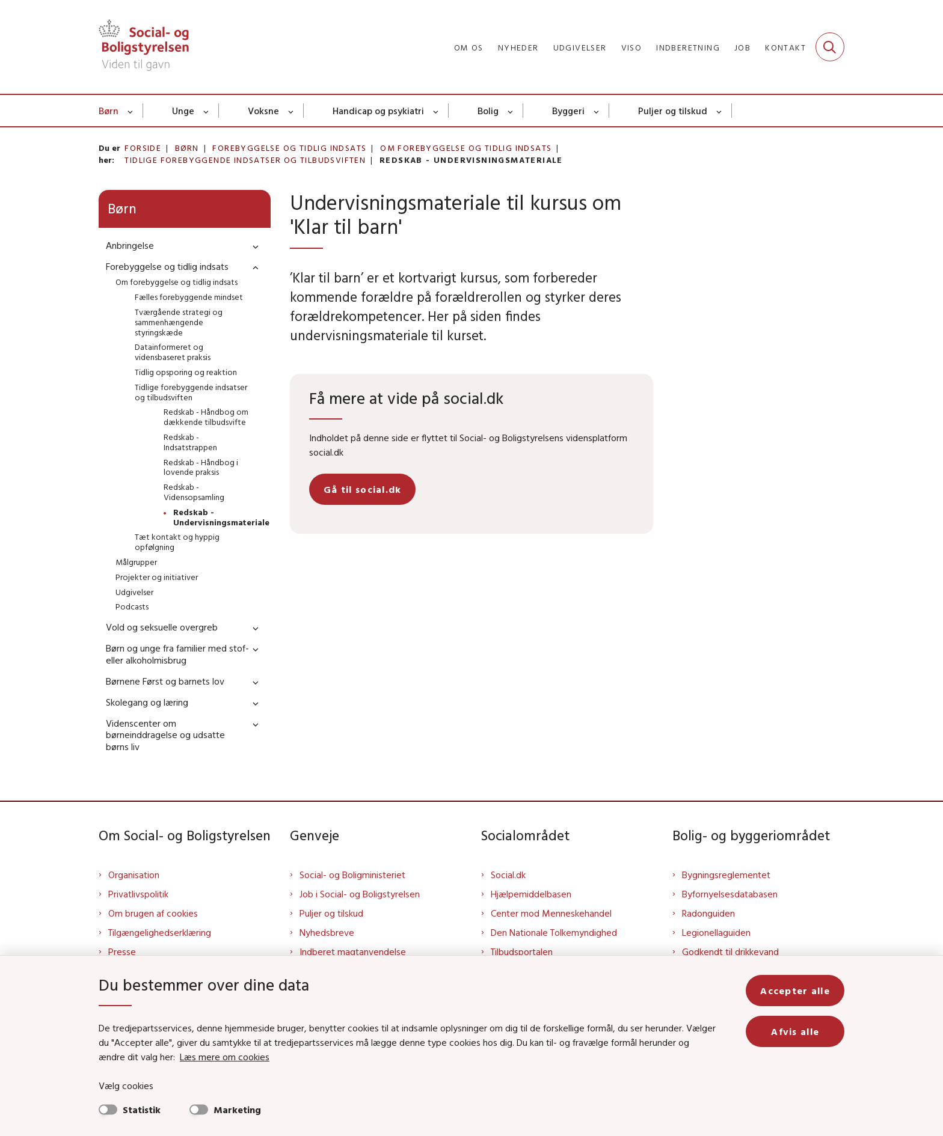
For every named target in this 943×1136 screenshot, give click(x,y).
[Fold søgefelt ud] (830, 46)
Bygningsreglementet (726, 875)
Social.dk (508, 875)
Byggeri (568, 111)
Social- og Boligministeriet (352, 875)
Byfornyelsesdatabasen (730, 894)
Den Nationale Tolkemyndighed (554, 932)
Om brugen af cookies (153, 913)
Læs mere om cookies (224, 1057)
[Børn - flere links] (130, 110)
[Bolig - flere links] (511, 110)
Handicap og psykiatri (378, 111)
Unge (183, 111)
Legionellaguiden (716, 932)
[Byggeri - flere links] (597, 110)
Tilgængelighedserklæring (159, 932)
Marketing (237, 1110)
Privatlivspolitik (138, 894)
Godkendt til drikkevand (730, 951)
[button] (253, 246)
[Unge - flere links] (206, 110)
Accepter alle (795, 991)
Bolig (488, 111)
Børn (108, 111)
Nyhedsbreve (326, 932)
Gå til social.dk (362, 489)
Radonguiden (708, 913)
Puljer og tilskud (672, 111)
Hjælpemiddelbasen (531, 894)
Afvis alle (795, 1031)
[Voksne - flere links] (291, 110)
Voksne (263, 111)
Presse (122, 951)
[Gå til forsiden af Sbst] (144, 47)
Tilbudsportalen (522, 951)
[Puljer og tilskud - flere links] (719, 110)
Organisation (133, 875)
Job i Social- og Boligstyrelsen (359, 894)
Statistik (142, 1110)
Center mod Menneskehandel (551, 913)
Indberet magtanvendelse (352, 951)
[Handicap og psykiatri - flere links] (436, 110)
